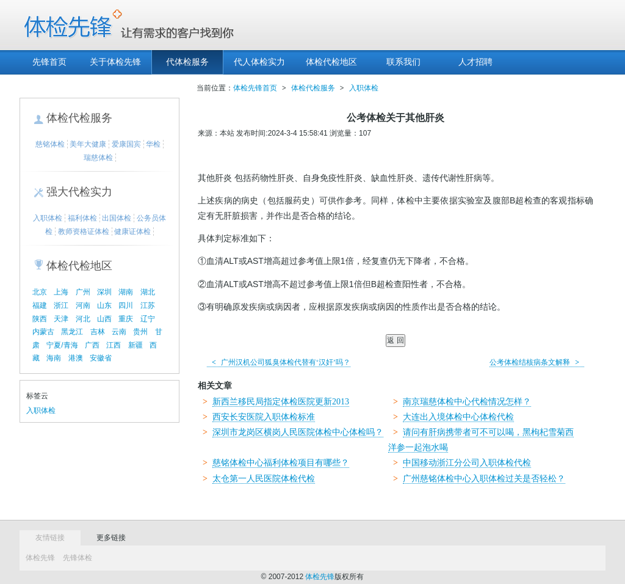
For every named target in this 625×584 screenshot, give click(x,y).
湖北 (147, 292)
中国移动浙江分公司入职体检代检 (467, 462)
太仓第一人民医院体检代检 (263, 478)
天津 (61, 319)
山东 (104, 305)
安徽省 (101, 358)
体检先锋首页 (255, 88)
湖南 (125, 292)
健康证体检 (132, 231)
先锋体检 (77, 557)
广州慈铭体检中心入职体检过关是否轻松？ (484, 478)
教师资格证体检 (83, 231)
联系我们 (403, 62)
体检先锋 (40, 557)
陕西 (39, 319)
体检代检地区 (331, 62)
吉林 (97, 331)
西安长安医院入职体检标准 (263, 417)
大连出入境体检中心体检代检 (458, 417)
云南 (119, 331)
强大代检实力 (79, 192)
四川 (125, 305)
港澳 (75, 358)
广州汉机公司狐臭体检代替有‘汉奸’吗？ (278, 362)
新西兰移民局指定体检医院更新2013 (280, 401)
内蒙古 (43, 331)
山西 (104, 319)
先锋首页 (49, 62)
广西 (92, 345)
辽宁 (147, 319)
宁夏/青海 (62, 345)
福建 (39, 305)
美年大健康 (88, 144)
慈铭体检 (50, 144)
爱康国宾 (126, 144)
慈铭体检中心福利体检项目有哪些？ (280, 462)
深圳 (104, 292)
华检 (153, 144)
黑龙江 (72, 331)
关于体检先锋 (115, 62)
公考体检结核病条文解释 (537, 362)
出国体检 (116, 218)
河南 (83, 305)
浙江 (61, 305)
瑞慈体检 (98, 157)
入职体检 (47, 218)
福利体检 (82, 218)
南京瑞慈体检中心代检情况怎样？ (467, 401)
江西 (113, 345)
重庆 (125, 319)
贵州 (140, 331)
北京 (39, 292)
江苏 (147, 305)
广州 (83, 292)
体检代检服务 (79, 118)
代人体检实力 (259, 62)
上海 (61, 292)
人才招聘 (475, 62)
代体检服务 (187, 62)
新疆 (135, 345)
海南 (53, 358)
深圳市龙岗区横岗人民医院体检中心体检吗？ (297, 432)
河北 (83, 319)
